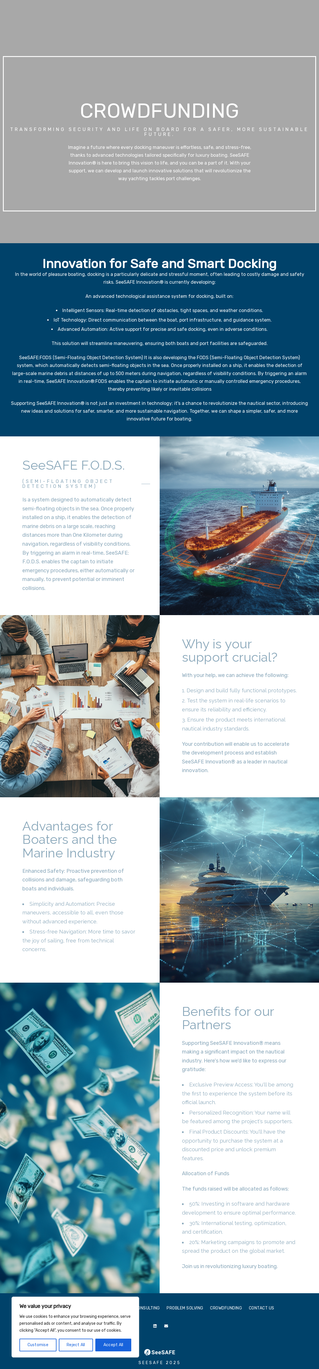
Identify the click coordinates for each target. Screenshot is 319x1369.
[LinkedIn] (156, 1327)
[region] (75, 1327)
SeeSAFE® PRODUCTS (137, 24)
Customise (38, 1344)
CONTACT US (287, 24)
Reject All (76, 1344)
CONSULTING (177, 24)
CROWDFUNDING (253, 24)
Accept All (113, 1344)
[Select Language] (279, 12)
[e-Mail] (167, 1327)
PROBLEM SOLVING (214, 24)
